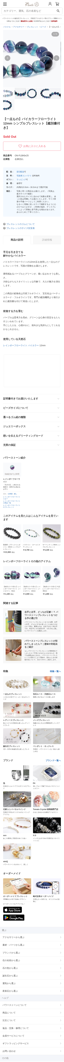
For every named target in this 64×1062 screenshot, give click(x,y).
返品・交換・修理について (16, 1028)
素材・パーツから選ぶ (13, 945)
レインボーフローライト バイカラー (21, 345)
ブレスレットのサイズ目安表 (20, 228)
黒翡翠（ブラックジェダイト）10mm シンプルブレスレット (31, 547)
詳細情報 (47, 239)
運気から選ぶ (9, 983)
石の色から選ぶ (10, 968)
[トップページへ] (32, 7)
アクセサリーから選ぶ (13, 937)
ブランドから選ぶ (11, 952)
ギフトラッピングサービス (16, 1043)
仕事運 (10, 494)
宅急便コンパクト (24, 176)
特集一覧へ (55, 671)
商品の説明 (17, 239)
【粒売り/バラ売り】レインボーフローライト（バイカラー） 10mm (51, 589)
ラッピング (21, 179)
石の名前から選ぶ (11, 960)
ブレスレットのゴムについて (20, 224)
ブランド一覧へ (53, 760)
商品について (9, 1012)
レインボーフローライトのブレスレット (11, 506)
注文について (9, 1020)
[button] (7, 58)
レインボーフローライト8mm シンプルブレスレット (12, 589)
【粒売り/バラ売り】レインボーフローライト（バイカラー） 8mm (32, 589)
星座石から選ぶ (10, 991)
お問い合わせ (9, 1051)
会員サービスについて (13, 1036)
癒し (15, 494)
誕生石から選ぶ (10, 975)
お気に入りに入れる (32, 146)
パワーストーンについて (15, 1005)
